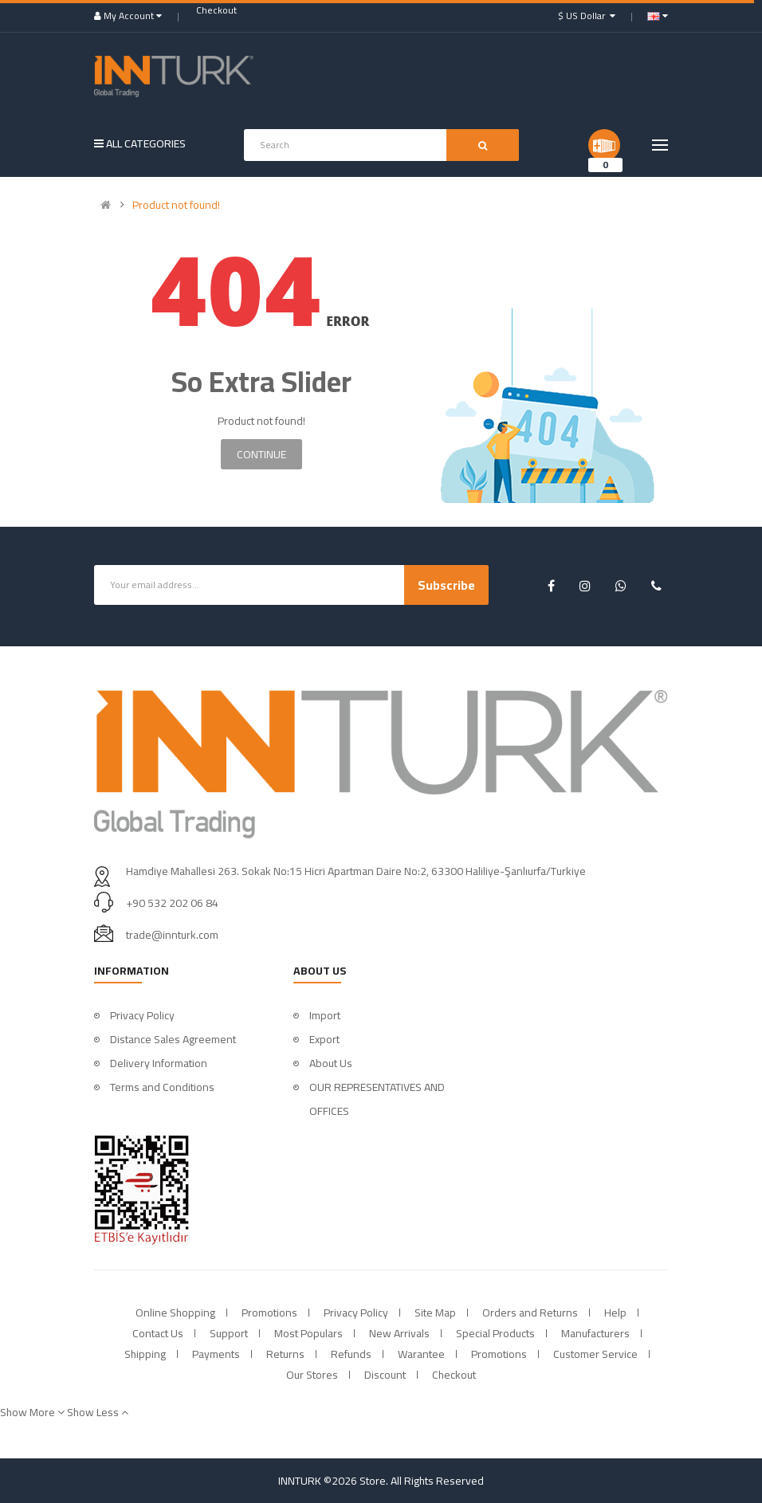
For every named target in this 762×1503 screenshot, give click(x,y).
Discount (385, 1374)
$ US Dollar (586, 15)
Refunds (351, 1354)
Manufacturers (595, 1333)
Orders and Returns (530, 1312)
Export (324, 1039)
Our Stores (312, 1374)
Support (229, 1333)
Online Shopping (175, 1312)
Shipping (145, 1354)
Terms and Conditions (162, 1087)
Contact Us (157, 1333)
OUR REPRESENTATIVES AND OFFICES (377, 1099)
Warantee (421, 1354)
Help (615, 1312)
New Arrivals (399, 1333)
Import (324, 1015)
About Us (330, 1063)
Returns (285, 1354)
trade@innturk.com (172, 934)
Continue (261, 454)
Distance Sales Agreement (173, 1039)
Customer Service (595, 1354)
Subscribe (446, 585)
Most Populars (308, 1333)
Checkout (454, 1374)
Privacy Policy (142, 1015)
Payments (216, 1354)
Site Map (435, 1312)
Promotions (269, 1312)
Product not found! (176, 204)
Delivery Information (158, 1063)
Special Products (495, 1333)
